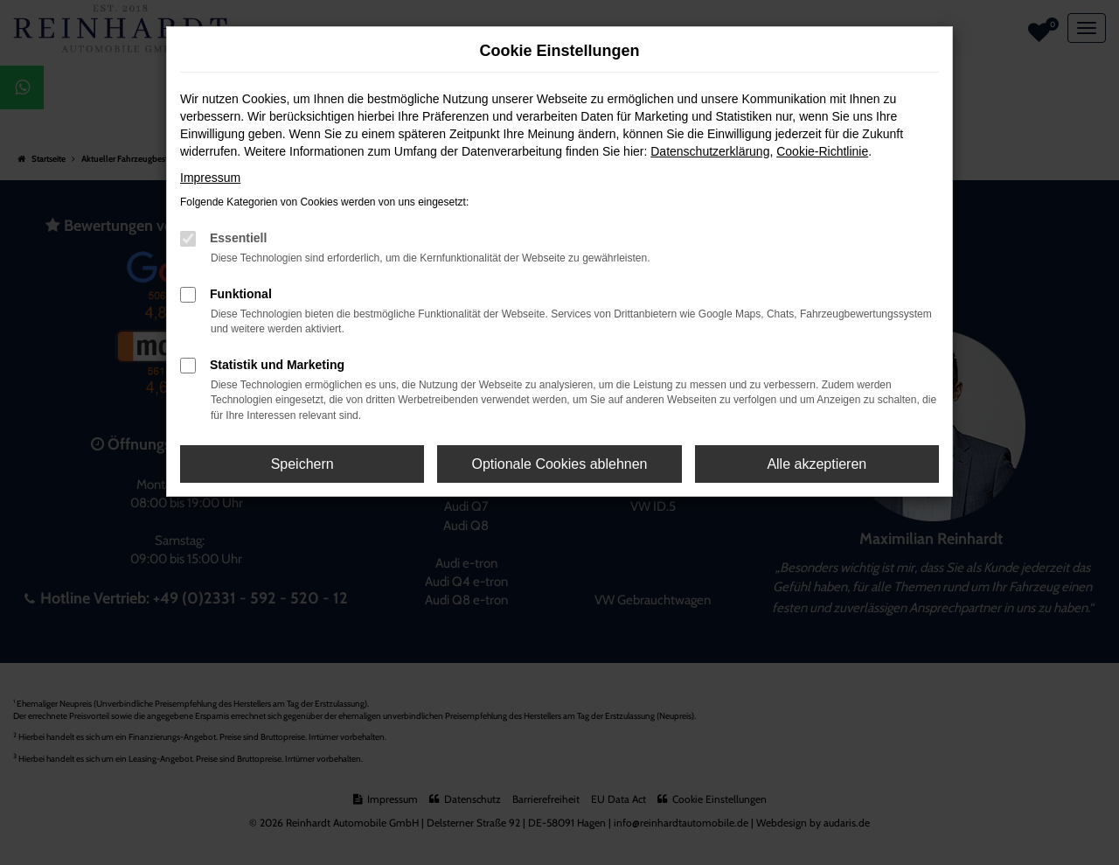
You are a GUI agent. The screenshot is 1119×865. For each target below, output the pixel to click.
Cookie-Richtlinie (822, 151)
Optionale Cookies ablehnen (559, 464)
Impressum (210, 178)
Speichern (302, 464)
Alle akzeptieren (816, 464)
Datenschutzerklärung (709, 151)
